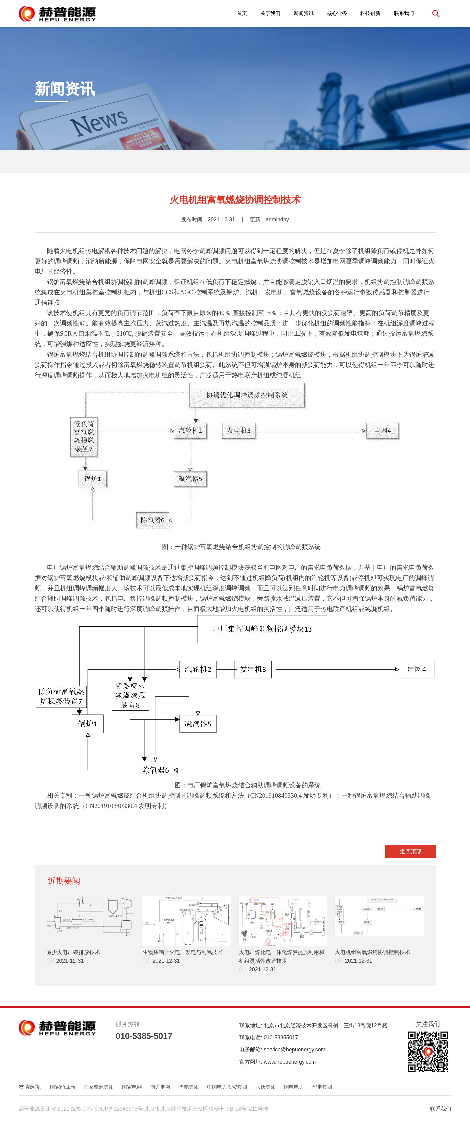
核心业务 (337, 13)
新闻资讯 (304, 13)
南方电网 (160, 1087)
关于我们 (270, 13)
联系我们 (404, 13)
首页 (242, 13)
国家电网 (132, 1087)
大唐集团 (266, 1087)
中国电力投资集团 (227, 1087)
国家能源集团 (99, 1087)
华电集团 (322, 1087)
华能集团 (189, 1087)
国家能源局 (62, 1087)
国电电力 (294, 1087)
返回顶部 (410, 851)
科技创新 (370, 13)
